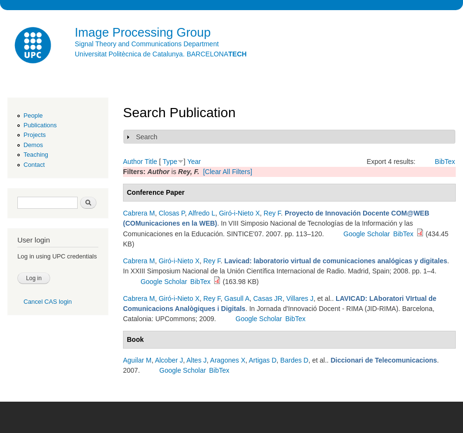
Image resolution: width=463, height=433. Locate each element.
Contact (34, 164)
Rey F (272, 213)
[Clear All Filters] (227, 172)
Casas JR (268, 298)
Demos (33, 145)
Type (170, 161)
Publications (40, 125)
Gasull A (236, 298)
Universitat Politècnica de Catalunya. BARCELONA (160, 54)
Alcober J (169, 360)
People (33, 115)
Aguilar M (137, 360)
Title (151, 161)
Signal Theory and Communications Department (147, 44)
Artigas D (263, 360)
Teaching (36, 154)
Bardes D (294, 360)
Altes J (197, 360)
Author (133, 161)
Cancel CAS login (48, 301)
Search (146, 137)
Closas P (172, 213)
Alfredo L (201, 213)
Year (194, 161)
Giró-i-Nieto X (239, 213)
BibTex (445, 161)
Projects (35, 134)
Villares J (299, 298)
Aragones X (227, 360)
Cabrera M (139, 213)
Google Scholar (366, 234)
